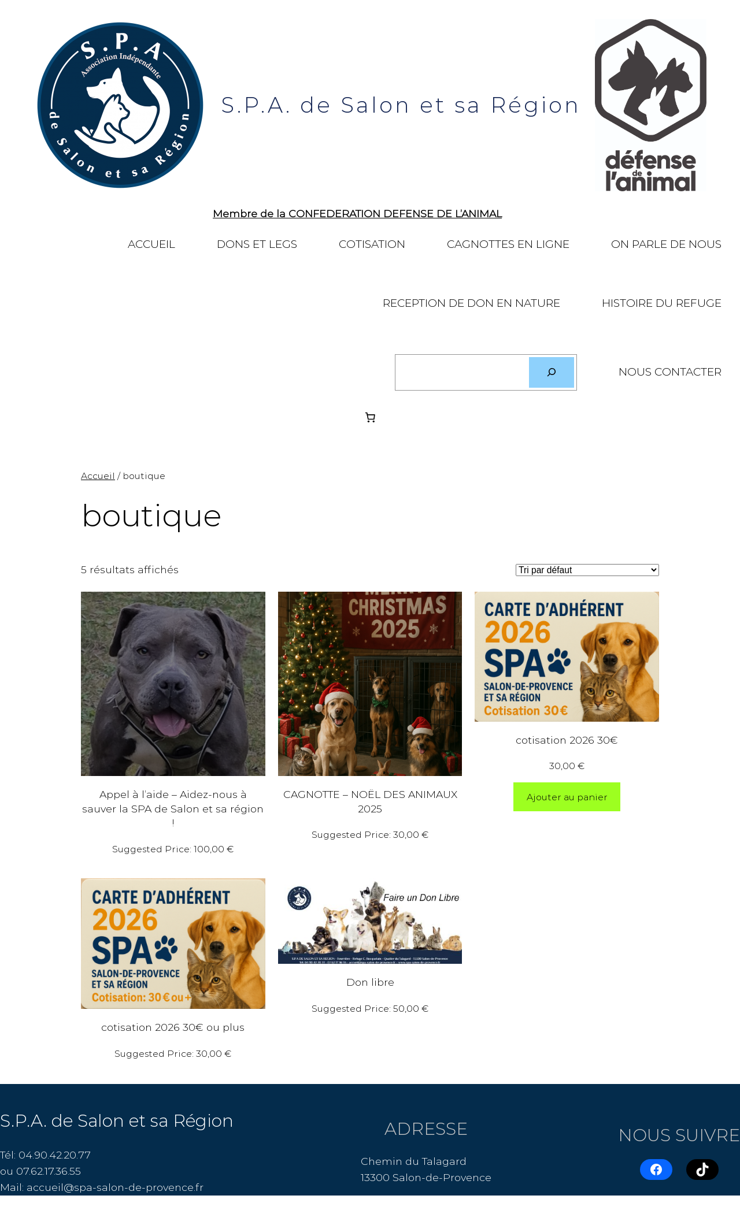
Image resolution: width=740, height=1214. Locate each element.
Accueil (98, 475)
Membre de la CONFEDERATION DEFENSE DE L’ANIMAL (357, 213)
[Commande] (587, 570)
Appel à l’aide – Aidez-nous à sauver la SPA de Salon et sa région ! (173, 808)
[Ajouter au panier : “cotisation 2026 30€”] (567, 796)
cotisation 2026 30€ (567, 740)
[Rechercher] (551, 372)
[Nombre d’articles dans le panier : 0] (370, 417)
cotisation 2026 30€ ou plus (173, 1027)
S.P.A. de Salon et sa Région (401, 105)
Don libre (370, 982)
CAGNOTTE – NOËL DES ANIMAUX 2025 (370, 801)
